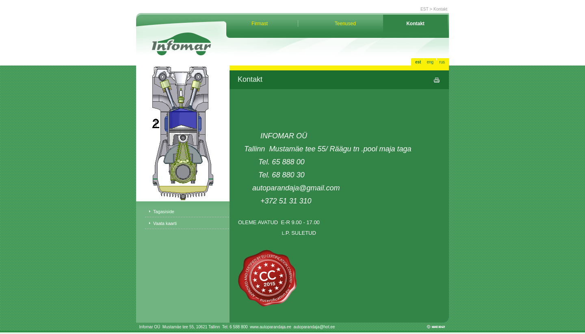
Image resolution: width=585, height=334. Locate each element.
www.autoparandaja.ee (271, 327)
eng (430, 62)
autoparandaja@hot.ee (314, 327)
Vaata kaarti (165, 223)
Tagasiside (163, 211)
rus (442, 62)
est (418, 62)
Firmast (259, 23)
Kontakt (440, 9)
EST (424, 9)
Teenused (345, 23)
